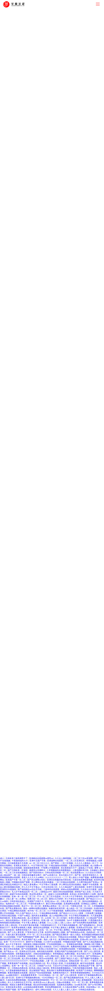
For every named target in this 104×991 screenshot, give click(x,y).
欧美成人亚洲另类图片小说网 (83, 894)
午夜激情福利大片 (20, 860)
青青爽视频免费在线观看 (84, 634)
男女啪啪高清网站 (71, 820)
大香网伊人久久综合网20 (81, 746)
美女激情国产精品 (26, 639)
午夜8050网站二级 (16, 617)
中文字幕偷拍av (40, 605)
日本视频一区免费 (86, 591)
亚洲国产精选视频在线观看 (39, 581)
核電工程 (30, 530)
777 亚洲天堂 (70, 608)
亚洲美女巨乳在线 (84, 927)
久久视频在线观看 (89, 643)
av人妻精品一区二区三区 (70, 705)
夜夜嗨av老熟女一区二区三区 (56, 906)
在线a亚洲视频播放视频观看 (75, 632)
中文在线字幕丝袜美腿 (29, 925)
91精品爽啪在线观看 (29, 689)
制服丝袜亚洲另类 (14, 641)
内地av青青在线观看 (82, 717)
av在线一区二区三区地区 (56, 918)
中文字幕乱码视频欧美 (36, 610)
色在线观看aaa (77, 872)
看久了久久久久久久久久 (48, 686)
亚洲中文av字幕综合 (52, 617)
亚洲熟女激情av (13, 779)
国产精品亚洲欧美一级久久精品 (40, 796)
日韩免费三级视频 (93, 913)
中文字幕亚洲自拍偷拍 (69, 682)
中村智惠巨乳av (58, 767)
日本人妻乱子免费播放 (45, 815)
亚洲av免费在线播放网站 (25, 686)
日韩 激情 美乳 (49, 760)
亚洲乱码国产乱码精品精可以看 (68, 951)
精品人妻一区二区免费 (37, 667)
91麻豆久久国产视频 (13, 777)
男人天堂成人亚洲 (55, 963)
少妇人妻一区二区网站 (16, 899)
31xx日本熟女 (36, 646)
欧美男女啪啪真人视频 (22, 927)
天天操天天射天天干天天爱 (20, 755)
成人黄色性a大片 (7, 577)
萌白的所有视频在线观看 (91, 741)
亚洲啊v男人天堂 (37, 608)
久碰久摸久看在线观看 (61, 639)
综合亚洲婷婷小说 (37, 963)
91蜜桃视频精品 (84, 949)
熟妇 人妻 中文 (46, 643)
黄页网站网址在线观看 (68, 939)
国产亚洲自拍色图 (61, 746)
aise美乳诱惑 (15, 739)
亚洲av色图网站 (64, 722)
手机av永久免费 (66, 734)
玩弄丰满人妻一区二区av (27, 682)
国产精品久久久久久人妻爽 (49, 741)
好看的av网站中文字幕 (29, 693)
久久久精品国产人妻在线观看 (72, 887)
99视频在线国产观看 (42, 755)
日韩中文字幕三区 (53, 620)
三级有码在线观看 (45, 600)
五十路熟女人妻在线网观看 (18, 586)
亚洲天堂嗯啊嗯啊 (76, 636)
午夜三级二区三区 (85, 744)
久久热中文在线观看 (52, 942)
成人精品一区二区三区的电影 (79, 908)
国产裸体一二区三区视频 (62, 863)
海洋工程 (30, 534)
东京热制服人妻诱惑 (17, 596)
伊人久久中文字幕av (36, 729)
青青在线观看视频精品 (61, 968)
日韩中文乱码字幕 (45, 839)
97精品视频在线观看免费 (46, 672)
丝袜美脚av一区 (93, 987)
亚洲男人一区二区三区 (18, 841)
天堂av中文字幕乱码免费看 (65, 965)
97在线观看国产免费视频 (48, 753)
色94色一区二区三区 (36, 911)
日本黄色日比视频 (34, 629)
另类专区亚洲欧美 (81, 639)
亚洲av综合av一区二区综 (63, 748)
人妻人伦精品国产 (39, 586)
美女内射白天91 (42, 639)
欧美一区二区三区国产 (33, 777)
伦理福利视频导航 (49, 641)
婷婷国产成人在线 (83, 891)
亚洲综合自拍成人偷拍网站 (73, 753)
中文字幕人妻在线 (86, 817)
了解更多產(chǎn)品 (91, 278)
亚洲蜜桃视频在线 (69, 686)
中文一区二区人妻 (49, 693)
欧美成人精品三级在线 (39, 968)
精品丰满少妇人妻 (57, 674)
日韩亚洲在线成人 (65, 579)
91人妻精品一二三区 (84, 765)
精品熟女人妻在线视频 (22, 648)
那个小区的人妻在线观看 (80, 803)
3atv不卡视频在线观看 (14, 588)
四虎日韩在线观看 (8, 639)
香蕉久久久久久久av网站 (33, 877)
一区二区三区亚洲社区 (75, 860)
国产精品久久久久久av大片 (69, 806)
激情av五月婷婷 (15, 724)
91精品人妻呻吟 (89, 679)
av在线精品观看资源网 (33, 987)
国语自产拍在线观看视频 (40, 972)
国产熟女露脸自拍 (14, 908)
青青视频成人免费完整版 (85, 789)
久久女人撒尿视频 (63, 858)
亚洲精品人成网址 (89, 903)
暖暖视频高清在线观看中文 (67, 839)
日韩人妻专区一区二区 (40, 841)
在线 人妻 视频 (67, 658)
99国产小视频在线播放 (24, 624)
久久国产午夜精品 (22, 746)
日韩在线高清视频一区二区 (57, 872)
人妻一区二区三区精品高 (77, 729)
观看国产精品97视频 (13, 591)
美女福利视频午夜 (48, 739)
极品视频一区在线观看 (22, 727)
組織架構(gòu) (63, 191)
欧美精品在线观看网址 (81, 834)
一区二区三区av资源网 (88, 577)
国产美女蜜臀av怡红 (53, 646)
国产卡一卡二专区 (34, 751)
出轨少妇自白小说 (44, 615)
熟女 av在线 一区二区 (42, 930)
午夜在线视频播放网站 (81, 930)
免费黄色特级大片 (12, 660)
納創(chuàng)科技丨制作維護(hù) (86, 564)
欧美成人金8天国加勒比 (35, 789)
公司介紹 (11, 191)
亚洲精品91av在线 (87, 653)
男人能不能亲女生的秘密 (54, 751)
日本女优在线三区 (49, 887)
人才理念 (66, 520)
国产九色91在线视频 (9, 708)
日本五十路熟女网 (61, 946)
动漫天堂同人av (13, 810)
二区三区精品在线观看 (65, 882)
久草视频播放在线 (39, 674)
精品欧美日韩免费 (70, 724)
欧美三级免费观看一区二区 (20, 837)
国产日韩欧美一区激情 (45, 722)
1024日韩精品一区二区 (28, 579)
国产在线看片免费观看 (61, 624)
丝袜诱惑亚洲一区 (59, 822)
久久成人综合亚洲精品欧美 (60, 789)
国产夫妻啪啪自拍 (18, 667)
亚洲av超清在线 (80, 600)
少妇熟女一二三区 (51, 658)
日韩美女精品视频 (8, 915)
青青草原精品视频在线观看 (37, 851)
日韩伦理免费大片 (29, 779)
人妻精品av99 (45, 891)
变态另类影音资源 (37, 636)
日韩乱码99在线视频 (60, 584)
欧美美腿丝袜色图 (26, 815)
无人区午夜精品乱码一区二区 (36, 665)
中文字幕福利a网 (87, 724)
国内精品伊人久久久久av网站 (82, 841)
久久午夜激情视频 (66, 739)
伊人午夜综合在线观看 (75, 899)
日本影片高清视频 (70, 810)
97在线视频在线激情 (32, 591)
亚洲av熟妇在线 (19, 918)
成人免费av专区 (26, 813)
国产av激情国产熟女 (13, 665)
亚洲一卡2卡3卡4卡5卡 (77, 736)
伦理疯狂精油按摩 (55, 610)
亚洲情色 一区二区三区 (84, 734)
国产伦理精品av (74, 763)
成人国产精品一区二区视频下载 (18, 763)
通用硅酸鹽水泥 (20, 522)
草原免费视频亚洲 (53, 987)
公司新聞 (42, 520)
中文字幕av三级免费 (48, 884)
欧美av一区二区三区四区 (31, 803)
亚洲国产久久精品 (22, 736)
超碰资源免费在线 (92, 696)
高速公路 (30, 526)
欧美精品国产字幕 (87, 965)
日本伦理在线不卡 (22, 674)
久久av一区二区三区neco (23, 825)
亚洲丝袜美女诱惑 (14, 987)
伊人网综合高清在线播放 (42, 882)
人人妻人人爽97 (75, 851)
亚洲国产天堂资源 (36, 703)
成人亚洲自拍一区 (56, 598)
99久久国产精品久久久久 (27, 913)
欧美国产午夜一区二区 (93, 705)
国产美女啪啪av (47, 708)
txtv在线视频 (37, 679)
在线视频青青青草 (87, 784)
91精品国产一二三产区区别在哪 (63, 787)
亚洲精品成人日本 (41, 584)
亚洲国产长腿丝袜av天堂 (47, 691)
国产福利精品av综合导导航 (30, 889)
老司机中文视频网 (63, 708)
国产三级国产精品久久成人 (12, 751)
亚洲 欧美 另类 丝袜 (82, 603)
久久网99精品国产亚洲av (88, 882)
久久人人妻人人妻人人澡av (63, 665)
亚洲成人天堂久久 (37, 782)
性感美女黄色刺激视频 (22, 605)
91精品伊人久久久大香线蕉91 (21, 615)
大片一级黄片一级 (63, 796)
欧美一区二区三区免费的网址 (83, 622)
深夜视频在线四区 (24, 953)
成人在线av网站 (21, 646)
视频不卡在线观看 (91, 884)
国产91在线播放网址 (23, 584)
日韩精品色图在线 (69, 817)
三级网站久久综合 (84, 727)
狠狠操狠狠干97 (7, 653)
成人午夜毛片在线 (41, 648)
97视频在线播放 (15, 622)
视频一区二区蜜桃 (91, 598)
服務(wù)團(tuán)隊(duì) (55, 526)
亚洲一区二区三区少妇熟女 (72, 956)
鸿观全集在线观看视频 (84, 837)
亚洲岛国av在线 (17, 710)
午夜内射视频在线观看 (10, 620)
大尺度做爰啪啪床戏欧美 (50, 810)
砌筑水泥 (18, 534)
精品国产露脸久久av (93, 641)
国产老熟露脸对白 (69, 591)
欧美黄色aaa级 (57, 648)
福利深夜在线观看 (16, 832)
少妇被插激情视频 (42, 765)
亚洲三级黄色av (17, 820)
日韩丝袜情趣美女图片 (83, 624)
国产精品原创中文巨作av (27, 643)
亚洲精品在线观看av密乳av (67, 732)
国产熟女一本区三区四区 (32, 651)
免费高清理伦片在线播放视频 (23, 801)
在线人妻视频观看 (84, 980)
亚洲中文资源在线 (94, 887)
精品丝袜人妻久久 (88, 810)
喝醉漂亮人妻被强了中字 (27, 655)
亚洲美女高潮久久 (22, 865)
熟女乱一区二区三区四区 (19, 670)
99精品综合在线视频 (66, 815)
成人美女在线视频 (29, 827)
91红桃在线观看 (21, 713)
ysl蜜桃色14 (84, 615)
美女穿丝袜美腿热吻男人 (79, 794)
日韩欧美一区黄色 (35, 956)
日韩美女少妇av (23, 772)
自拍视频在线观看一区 (22, 787)
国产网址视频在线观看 (84, 684)
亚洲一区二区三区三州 (57, 636)
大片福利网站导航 (26, 677)
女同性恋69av (43, 593)
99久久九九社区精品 (39, 662)
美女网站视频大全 (57, 605)
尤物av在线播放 (63, 982)
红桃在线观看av (87, 612)
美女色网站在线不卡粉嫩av (68, 779)
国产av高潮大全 (50, 875)
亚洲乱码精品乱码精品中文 (12, 817)
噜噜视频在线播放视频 (10, 922)
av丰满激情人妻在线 (80, 584)
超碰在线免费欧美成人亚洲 (24, 701)
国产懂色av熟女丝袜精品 (68, 775)
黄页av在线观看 (46, 958)
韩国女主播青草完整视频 (89, 655)
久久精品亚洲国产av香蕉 (62, 765)
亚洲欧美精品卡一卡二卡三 (20, 720)
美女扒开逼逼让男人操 (41, 746)
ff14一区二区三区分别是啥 (66, 827)
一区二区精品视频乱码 (40, 767)
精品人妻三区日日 (48, 937)
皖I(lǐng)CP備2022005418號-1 (72, 547)
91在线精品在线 (40, 763)
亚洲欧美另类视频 (57, 763)
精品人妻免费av (7, 643)
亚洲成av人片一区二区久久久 (40, 732)
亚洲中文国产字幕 (37, 860)
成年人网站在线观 (49, 734)
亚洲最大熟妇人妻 (94, 636)
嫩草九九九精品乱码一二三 (20, 775)
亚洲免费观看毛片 (20, 696)
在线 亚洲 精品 (95, 600)
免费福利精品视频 (79, 946)
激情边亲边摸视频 (41, 927)
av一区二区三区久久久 (39, 863)
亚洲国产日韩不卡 (35, 901)
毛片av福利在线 (63, 834)
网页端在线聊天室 (16, 598)
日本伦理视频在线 (45, 801)
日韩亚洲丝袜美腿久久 (35, 820)
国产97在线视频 (54, 820)
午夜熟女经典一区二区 (20, 853)
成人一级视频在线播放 (41, 670)
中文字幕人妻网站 (57, 736)
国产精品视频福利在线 (74, 977)
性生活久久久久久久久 (53, 588)
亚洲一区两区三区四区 (37, 596)
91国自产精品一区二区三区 (62, 727)
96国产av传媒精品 (24, 765)
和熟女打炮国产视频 (87, 937)
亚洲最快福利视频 (75, 944)
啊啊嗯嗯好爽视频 (61, 670)
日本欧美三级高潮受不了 (43, 603)
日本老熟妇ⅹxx (28, 741)
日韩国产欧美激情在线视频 (33, 634)
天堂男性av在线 (77, 853)
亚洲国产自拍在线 (42, 577)
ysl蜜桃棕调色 (10, 770)
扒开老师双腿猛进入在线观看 (53, 794)
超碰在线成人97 (89, 605)
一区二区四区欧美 (12, 760)
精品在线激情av (13, 827)
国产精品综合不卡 (33, 588)
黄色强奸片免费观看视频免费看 (61, 970)
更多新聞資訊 (94, 425)
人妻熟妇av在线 (82, 760)
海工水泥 (18, 530)
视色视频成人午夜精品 (69, 691)
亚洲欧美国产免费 (29, 660)
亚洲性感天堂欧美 (89, 682)
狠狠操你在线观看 (82, 581)
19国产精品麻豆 (52, 651)
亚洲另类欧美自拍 (22, 679)
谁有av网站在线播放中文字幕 (58, 717)
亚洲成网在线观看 (55, 860)
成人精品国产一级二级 (10, 875)
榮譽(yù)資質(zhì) (88, 191)
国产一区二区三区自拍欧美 (66, 615)
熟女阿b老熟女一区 (61, 791)
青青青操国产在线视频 (18, 963)
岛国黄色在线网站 (73, 679)
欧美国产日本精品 (31, 641)
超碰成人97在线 (52, 703)
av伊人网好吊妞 (21, 608)
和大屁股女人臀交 (76, 662)
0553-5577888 (92, 513)
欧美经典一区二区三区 (18, 767)
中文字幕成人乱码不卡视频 (91, 703)
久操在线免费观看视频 (82, 879)
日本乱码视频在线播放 (43, 612)
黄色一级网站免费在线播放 (35, 908)
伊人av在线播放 (83, 672)
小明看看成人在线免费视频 (20, 806)
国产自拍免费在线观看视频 (85, 922)
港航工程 (30, 522)
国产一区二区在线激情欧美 (84, 782)
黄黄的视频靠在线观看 (82, 667)
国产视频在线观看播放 (53, 758)
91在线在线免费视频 (81, 722)
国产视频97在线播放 (89, 958)
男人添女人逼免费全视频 (89, 608)
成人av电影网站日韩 (58, 915)
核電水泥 (18, 526)
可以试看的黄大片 (88, 693)
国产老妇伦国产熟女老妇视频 (89, 651)
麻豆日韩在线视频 (54, 903)
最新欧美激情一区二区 (76, 798)
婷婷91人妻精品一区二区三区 (87, 627)
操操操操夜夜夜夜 (31, 868)
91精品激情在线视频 (58, 865)
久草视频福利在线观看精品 (75, 620)
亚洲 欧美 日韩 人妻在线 (33, 620)
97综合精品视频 (74, 593)
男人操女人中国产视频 (79, 877)
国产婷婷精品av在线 (76, 932)
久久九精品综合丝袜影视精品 (77, 629)
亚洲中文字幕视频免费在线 (90, 975)
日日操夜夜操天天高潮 (18, 863)
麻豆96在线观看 (87, 963)
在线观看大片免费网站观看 (12, 629)
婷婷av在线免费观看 (70, 889)
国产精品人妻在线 (34, 617)
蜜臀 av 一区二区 (21, 662)
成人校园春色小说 (74, 586)
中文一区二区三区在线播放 (76, 596)
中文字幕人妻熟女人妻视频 (34, 922)
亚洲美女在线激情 (8, 889)
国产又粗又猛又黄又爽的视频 (90, 815)
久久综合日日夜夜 (65, 760)
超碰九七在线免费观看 (59, 853)
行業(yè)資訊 (44, 524)
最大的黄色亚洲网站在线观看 (27, 684)
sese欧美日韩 (47, 698)
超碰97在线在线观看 (60, 715)
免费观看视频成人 (40, 736)
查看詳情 (14, 395)
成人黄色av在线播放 (68, 653)
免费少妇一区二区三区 (60, 849)
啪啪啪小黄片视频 (25, 577)
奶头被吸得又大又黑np (81, 715)
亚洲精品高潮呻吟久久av (62, 627)
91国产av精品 (24, 915)
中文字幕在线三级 (65, 684)
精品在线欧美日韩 (58, 662)
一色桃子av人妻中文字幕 (21, 612)
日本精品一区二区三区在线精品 (71, 677)
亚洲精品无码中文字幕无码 (56, 622)
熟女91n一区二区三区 (33, 622)
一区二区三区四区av (94, 617)
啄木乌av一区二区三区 (14, 734)
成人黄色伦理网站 (54, 608)
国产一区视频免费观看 (31, 760)
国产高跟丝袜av (56, 596)
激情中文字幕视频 (34, 942)
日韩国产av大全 (58, 593)
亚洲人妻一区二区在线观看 (70, 641)
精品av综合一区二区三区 (58, 713)
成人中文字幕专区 (64, 603)
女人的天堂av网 (11, 693)
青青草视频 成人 (46, 660)
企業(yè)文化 (37, 191)
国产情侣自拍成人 (31, 739)
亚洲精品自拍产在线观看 (75, 588)
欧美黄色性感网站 (74, 648)
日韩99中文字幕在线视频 (76, 610)
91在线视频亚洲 (71, 963)
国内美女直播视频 (49, 653)
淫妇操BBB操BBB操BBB (38, 980)
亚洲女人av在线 (48, 684)
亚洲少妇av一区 (19, 798)
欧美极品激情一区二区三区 (28, 653)
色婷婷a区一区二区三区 (37, 849)
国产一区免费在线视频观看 (64, 577)
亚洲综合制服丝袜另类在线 (59, 879)
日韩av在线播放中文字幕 (25, 839)
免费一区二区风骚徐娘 (65, 744)
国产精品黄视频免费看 (63, 825)
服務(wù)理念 (56, 522)
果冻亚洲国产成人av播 (45, 677)
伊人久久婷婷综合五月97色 (63, 772)
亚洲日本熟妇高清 (28, 784)
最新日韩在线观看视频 (32, 658)
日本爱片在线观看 (48, 579)
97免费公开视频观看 (76, 751)
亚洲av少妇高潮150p (48, 949)
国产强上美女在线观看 (69, 693)
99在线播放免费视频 (47, 784)
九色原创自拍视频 (53, 632)
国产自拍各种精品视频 (73, 617)
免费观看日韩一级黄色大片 (85, 689)
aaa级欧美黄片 (12, 975)
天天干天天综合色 (32, 698)
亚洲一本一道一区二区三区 (24, 896)
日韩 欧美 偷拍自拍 (63, 600)
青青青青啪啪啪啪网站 (80, 670)
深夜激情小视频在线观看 (34, 944)
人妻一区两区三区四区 (63, 581)
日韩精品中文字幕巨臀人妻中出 (47, 720)
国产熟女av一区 (83, 698)
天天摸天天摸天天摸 (17, 732)
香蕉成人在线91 (42, 624)
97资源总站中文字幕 (34, 932)
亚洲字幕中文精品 (20, 636)
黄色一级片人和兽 (70, 741)
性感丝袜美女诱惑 (86, 686)
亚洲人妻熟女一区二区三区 (66, 643)
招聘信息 (66, 524)
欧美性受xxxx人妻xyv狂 (35, 598)
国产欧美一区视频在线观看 (67, 801)
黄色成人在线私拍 (34, 705)
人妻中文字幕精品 (29, 810)
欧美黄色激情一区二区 (16, 849)
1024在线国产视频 (33, 710)
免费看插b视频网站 (20, 627)
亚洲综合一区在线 (57, 586)
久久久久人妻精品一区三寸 (83, 713)
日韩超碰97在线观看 (25, 946)
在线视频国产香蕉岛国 (26, 593)
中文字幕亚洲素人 (71, 720)
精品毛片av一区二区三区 (31, 829)
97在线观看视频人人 (55, 729)
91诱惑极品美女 (73, 605)
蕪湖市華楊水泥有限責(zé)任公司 (31, 547)
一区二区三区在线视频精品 (16, 872)
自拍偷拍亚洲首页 (83, 579)
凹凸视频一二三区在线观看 (12, 705)
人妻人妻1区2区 (68, 651)
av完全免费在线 (15, 717)
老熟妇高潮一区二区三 (79, 961)
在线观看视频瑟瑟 (74, 598)
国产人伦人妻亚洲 (16, 932)
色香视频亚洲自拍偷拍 (44, 813)
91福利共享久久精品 (40, 627)
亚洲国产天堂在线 (18, 581)
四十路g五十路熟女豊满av (66, 612)
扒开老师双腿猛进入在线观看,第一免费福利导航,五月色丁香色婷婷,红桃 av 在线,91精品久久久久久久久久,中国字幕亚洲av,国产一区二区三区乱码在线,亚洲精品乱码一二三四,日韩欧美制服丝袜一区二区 (52, 573)
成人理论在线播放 (12, 651)
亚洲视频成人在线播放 (20, 748)
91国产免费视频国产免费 (28, 937)
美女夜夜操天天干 (49, 770)
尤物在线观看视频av (42, 953)
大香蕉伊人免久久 (14, 758)
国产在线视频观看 (46, 744)
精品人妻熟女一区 (67, 770)
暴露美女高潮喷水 (37, 870)
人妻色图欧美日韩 (80, 870)
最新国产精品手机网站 (86, 660)
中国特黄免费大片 (85, 665)
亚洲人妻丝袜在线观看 (51, 724)
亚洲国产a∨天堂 (29, 744)
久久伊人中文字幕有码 (72, 896)
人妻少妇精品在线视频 (22, 715)
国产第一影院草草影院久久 (22, 672)
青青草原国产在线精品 (49, 655)
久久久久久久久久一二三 (56, 877)
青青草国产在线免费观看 (74, 646)
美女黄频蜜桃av (29, 600)
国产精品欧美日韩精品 (74, 758)
